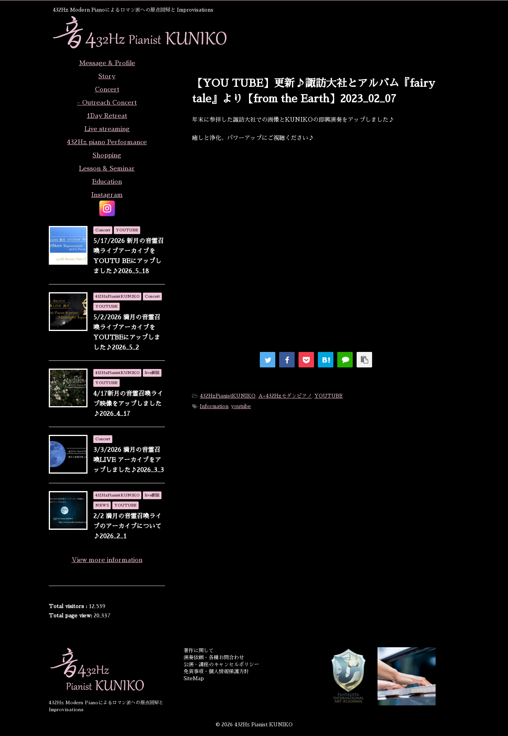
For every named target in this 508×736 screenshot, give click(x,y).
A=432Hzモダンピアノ (285, 395)
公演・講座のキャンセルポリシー (221, 664)
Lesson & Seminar (107, 168)
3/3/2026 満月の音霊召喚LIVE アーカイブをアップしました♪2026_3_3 (128, 460)
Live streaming (107, 129)
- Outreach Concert (107, 103)
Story (106, 76)
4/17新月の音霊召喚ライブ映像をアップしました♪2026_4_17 (128, 404)
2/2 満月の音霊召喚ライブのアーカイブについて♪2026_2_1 (127, 526)
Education (107, 182)
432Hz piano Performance (107, 142)
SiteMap (194, 678)
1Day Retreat (107, 116)
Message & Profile (107, 63)
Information (214, 406)
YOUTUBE (328, 395)
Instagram (107, 195)
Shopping (107, 155)
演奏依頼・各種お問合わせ (214, 657)
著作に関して (199, 650)
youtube (241, 406)
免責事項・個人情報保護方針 (216, 671)
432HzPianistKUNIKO (228, 395)
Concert (107, 89)
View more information (107, 560)
